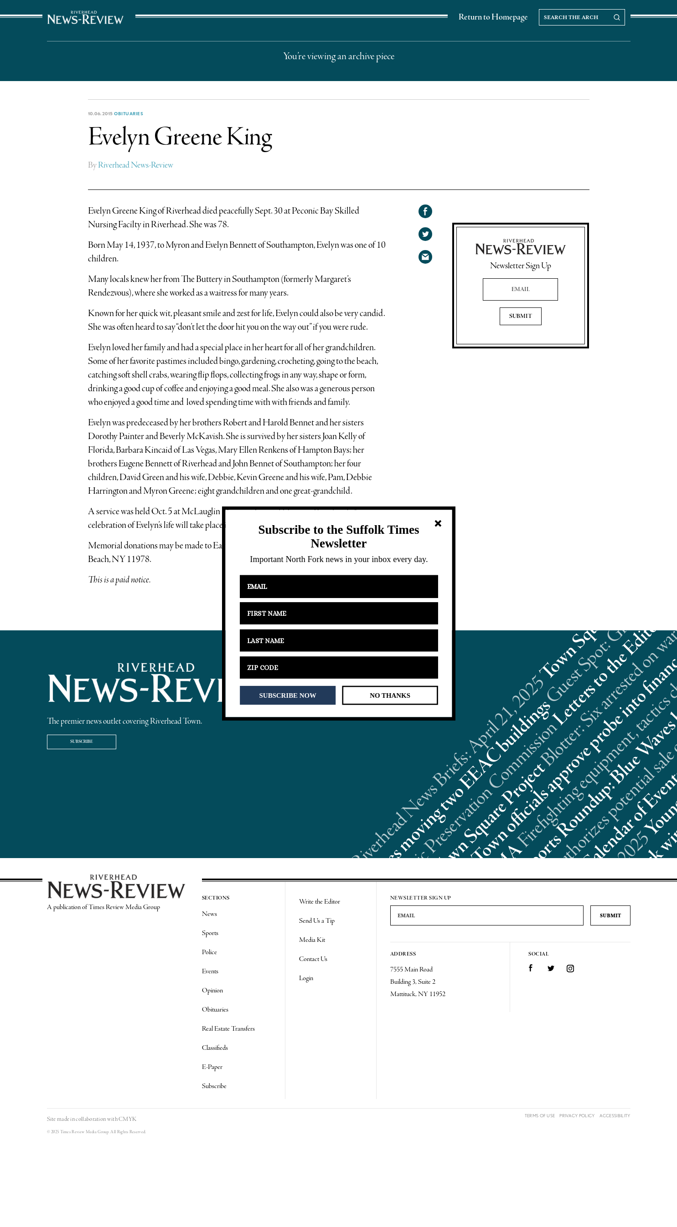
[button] (338, 536)
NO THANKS (390, 695)
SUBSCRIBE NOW (287, 695)
